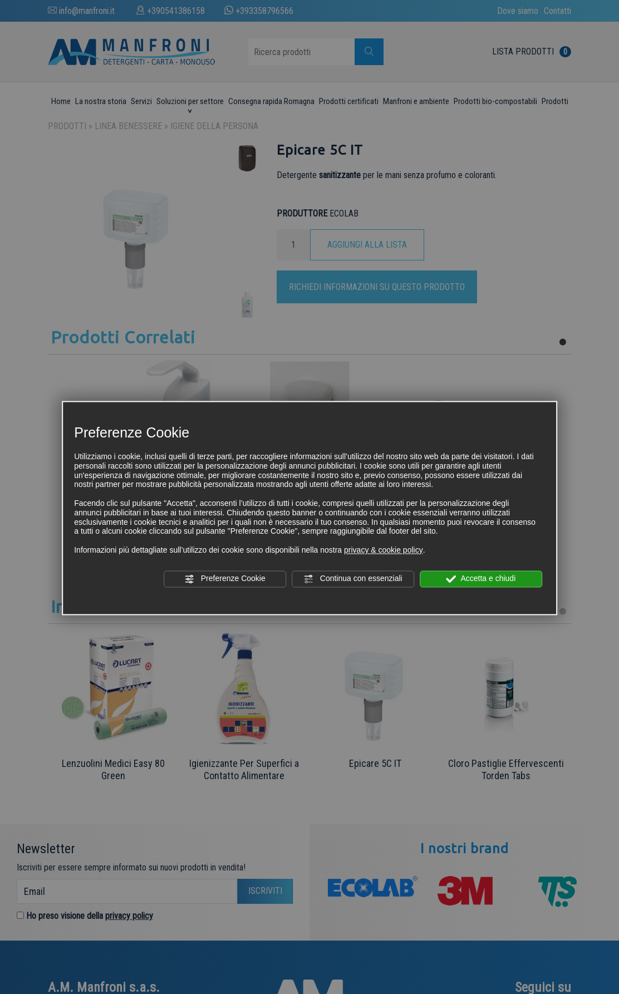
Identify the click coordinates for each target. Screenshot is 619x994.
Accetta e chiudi (480, 579)
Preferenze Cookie (225, 579)
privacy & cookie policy (383, 549)
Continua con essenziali (352, 579)
